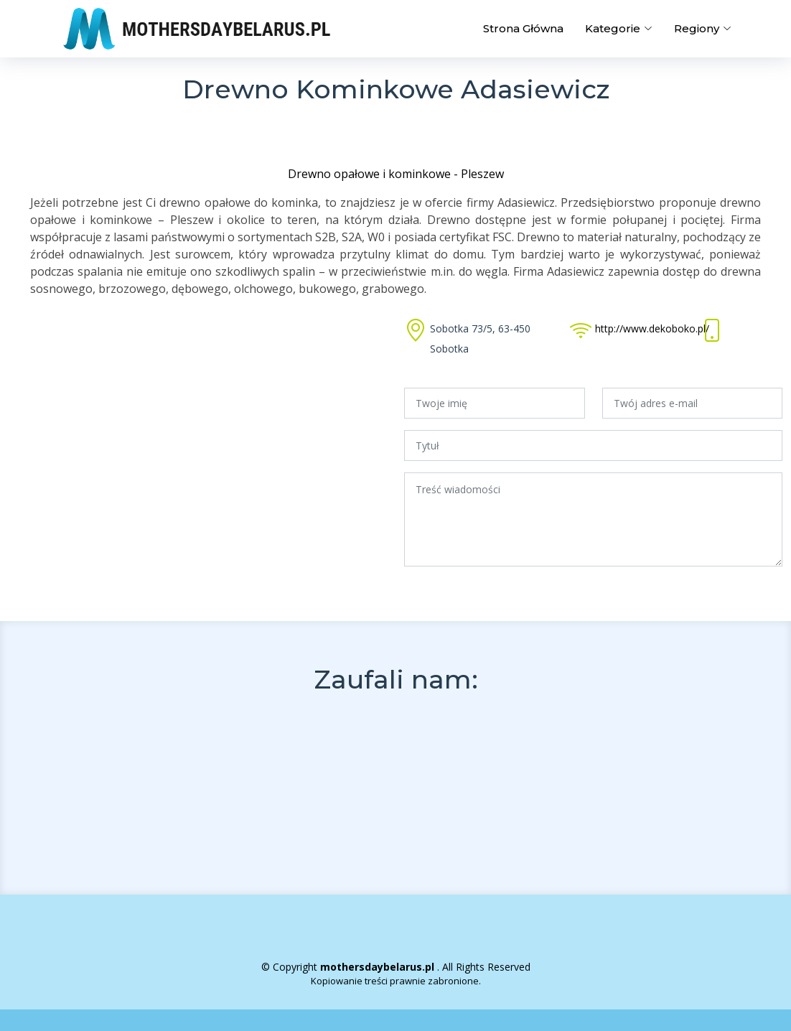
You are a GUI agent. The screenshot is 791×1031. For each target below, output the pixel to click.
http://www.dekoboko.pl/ (652, 328)
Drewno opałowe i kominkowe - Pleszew (396, 174)
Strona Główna (523, 28)
